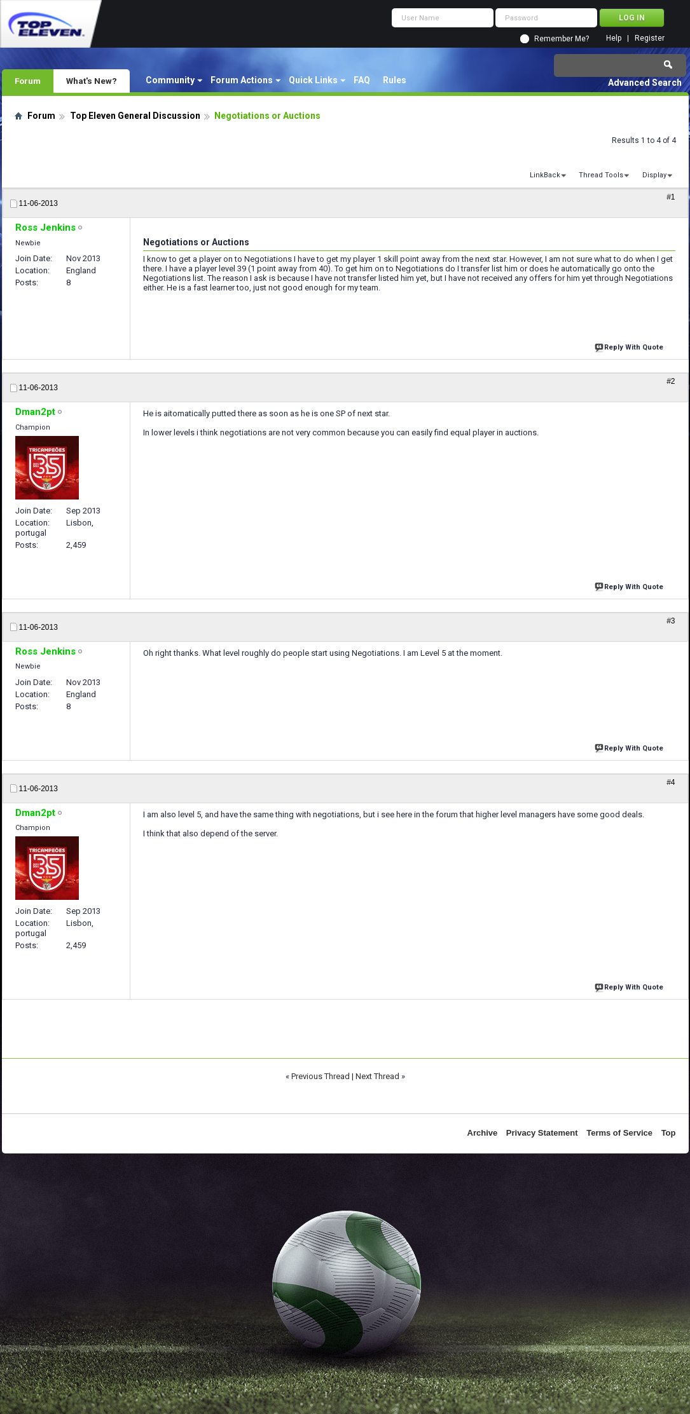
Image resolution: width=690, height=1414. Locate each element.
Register (650, 38)
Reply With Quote (630, 346)
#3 (670, 620)
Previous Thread (320, 1076)
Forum (28, 81)
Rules (394, 80)
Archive (482, 1133)
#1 (670, 197)
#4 (670, 782)
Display (654, 175)
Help (613, 38)
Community (170, 80)
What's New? (91, 81)
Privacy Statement (542, 1133)
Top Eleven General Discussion (135, 116)
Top (668, 1133)
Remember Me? (561, 38)
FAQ (362, 80)
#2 (670, 381)
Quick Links (313, 80)
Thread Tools (601, 175)
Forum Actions (241, 80)
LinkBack (545, 175)
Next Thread (377, 1076)
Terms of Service (619, 1133)
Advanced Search (645, 83)
